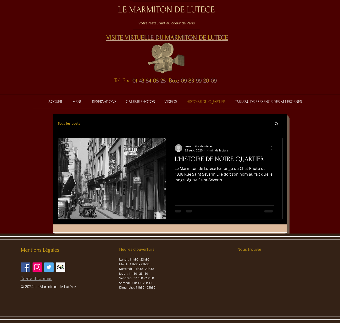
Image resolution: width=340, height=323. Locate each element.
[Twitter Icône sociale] (49, 267)
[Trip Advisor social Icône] (60, 267)
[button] (276, 124)
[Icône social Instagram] (37, 267)
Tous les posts (69, 123)
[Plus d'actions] (273, 148)
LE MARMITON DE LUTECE (166, 10)
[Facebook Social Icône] (25, 267)
